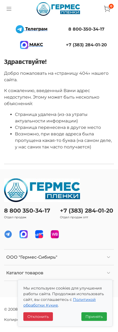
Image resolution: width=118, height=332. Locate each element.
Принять (94, 316)
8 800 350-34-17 (27, 210)
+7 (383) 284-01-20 (86, 210)
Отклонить (38, 316)
